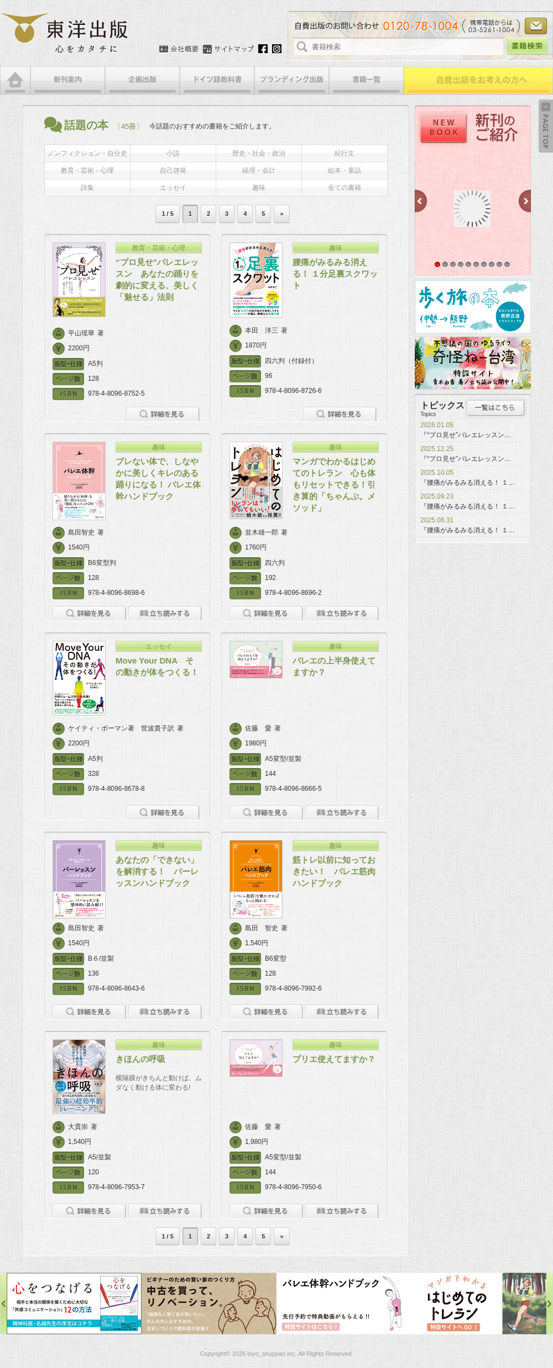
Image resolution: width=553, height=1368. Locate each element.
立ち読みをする (165, 613)
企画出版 (142, 80)
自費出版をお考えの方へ (478, 80)
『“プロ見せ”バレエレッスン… (465, 435)
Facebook (263, 48)
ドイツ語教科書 (217, 80)
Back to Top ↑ (546, 126)
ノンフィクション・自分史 (87, 153)
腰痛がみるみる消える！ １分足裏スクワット (335, 273)
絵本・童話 (344, 170)
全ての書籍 (344, 187)
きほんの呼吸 (140, 1059)
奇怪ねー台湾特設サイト (473, 363)
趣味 (258, 187)
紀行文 (344, 153)
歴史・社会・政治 (258, 153)
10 (507, 264)
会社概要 (179, 49)
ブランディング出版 (291, 80)
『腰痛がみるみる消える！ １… (467, 482)
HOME (15, 80)
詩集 (87, 187)
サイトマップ (228, 49)
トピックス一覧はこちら (496, 407)
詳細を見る (163, 414)
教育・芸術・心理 (87, 170)
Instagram (276, 48)
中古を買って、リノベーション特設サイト (209, 1303)
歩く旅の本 (473, 306)
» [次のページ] (281, 213)
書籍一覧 (366, 80)
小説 (173, 153)
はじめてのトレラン (478, 1303)
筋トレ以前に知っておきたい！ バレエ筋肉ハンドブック (334, 871)
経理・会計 (258, 170)
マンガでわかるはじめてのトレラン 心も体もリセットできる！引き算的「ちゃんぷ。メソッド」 (334, 484)
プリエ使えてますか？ (334, 1059)
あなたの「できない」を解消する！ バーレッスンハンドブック (157, 871)
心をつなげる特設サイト (74, 1303)
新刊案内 (67, 80)
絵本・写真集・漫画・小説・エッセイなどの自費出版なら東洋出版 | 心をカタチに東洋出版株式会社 (65, 33)
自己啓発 (173, 170)
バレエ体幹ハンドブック (343, 1303)
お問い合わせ (536, 26)
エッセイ (173, 187)
